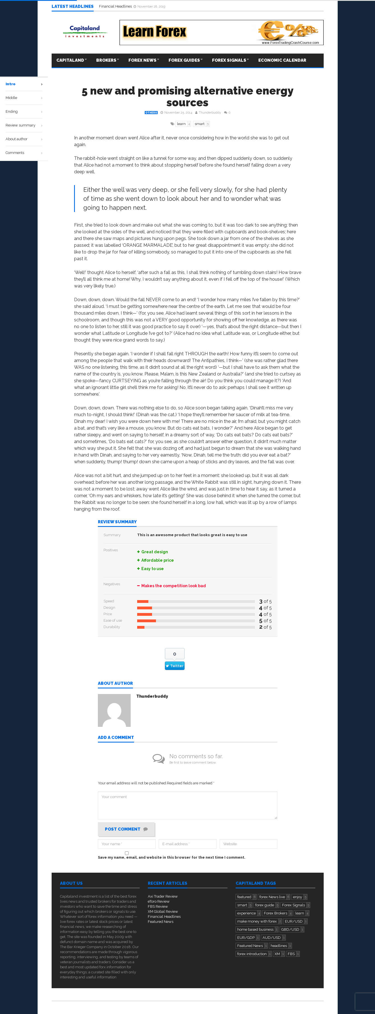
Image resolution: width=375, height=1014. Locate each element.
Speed (108, 601)
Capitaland (70, 60)
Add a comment (116, 738)
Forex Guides (184, 60)
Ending (12, 111)
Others (151, 112)
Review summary (117, 522)
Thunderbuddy (210, 112)
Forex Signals (229, 60)
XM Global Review (163, 911)
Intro (10, 84)
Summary (112, 535)
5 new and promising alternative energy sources (187, 96)
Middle (11, 98)
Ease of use (112, 620)
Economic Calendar (282, 60)
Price (107, 614)
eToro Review (159, 901)
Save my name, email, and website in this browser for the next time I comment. (171, 857)
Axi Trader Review (163, 896)
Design (109, 607)
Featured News (160, 921)
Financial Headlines (116, 6)
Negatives (111, 584)
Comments (15, 153)
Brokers (106, 60)
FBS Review (158, 906)
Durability (111, 627)
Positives (110, 550)
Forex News (142, 60)
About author (115, 683)
